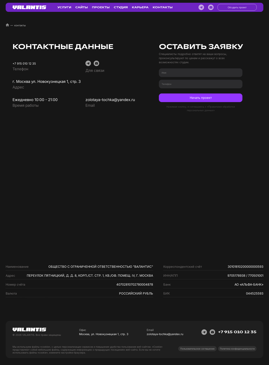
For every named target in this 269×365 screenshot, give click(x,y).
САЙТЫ (81, 7)
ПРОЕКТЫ (101, 7)
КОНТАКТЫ (163, 7)
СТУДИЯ (121, 7)
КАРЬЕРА (140, 7)
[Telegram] (201, 7)
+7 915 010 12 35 (24, 63)
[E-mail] (211, 7)
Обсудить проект (237, 7)
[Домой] (7, 25)
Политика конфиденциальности (237, 348)
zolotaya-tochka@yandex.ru (110, 99)
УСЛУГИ (64, 7)
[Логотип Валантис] (29, 7)
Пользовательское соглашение (197, 348)
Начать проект (201, 97)
